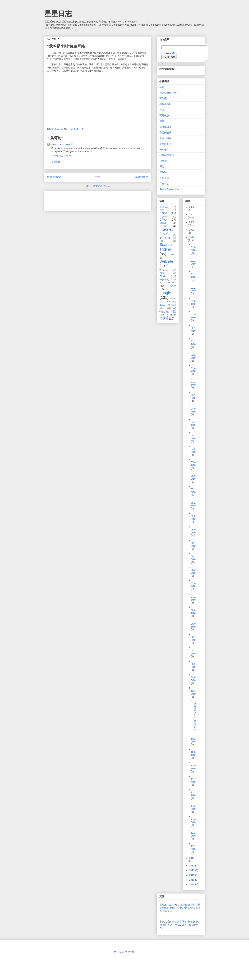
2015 (192, 875)
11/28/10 (193, 807)
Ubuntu (173, 254)
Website (166, 261)
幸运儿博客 (165, 138)
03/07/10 (193, 370)
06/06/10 (193, 531)
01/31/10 (193, 302)
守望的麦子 (165, 132)
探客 (161, 166)
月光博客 (164, 183)
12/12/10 (193, 834)
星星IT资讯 (165, 143)
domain (171, 282)
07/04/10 (193, 585)
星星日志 (58, 13)
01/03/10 (193, 249)
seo (173, 304)
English (163, 216)
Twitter (163, 161)
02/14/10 (193, 329)
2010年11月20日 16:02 (62, 155)
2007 (192, 214)
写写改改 (164, 115)
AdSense (164, 207)
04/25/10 (193, 450)
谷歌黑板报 (165, 104)
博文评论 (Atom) (101, 186)
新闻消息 (174, 907)
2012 (192, 865)
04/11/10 (193, 423)
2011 (192, 858)
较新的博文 (54, 177)
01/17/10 (193, 276)
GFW (162, 219)
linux (167, 301)
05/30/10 (193, 517)
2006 (192, 207)
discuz (173, 279)
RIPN (167, 238)
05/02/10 (193, 464)
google (165, 293)
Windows (163, 270)
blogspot (164, 149)
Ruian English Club (169, 189)
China (163, 213)
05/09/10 (193, 477)
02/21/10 (193, 343)
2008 (192, 222)
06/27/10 (193, 571)
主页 (97, 177)
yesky (162, 312)
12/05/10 (193, 821)
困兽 (161, 121)
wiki (169, 308)
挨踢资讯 (167, 911)
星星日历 (185, 904)
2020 (192, 884)
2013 (192, 870)
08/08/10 (193, 625)
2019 (192, 879)
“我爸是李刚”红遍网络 (193, 715)
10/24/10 (193, 740)
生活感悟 (167, 316)
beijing (162, 279)
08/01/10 (193, 612)
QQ (174, 234)
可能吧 (163, 98)
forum (173, 286)
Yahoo (162, 273)
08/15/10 (193, 638)
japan (173, 298)
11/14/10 (193, 780)
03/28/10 (193, 396)
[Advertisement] (87, 200)
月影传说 (164, 177)
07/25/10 (193, 598)
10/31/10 (193, 753)
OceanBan (165, 126)
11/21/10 (193, 794)
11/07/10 (193, 767)
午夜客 (163, 172)
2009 (192, 229)
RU (161, 240)
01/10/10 (193, 262)
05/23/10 (193, 504)
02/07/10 (193, 316)
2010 (192, 237)
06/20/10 (193, 558)
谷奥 (161, 109)
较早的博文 (141, 177)
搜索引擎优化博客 (169, 92)
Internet (166, 229)
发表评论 (55, 162)
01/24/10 (193, 289)
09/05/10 (193, 679)
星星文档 (195, 904)
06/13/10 (193, 544)
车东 (161, 87)
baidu (163, 276)
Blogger (121, 952)
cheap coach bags (60, 144)
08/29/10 (193, 665)
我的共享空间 (166, 155)
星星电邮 (164, 907)
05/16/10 (193, 491)
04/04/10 (193, 410)
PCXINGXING (187, 907)
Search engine (165, 246)
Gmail (162, 222)
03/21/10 (193, 383)
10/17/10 (193, 692)
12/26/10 (193, 848)
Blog (161, 210)
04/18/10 (193, 437)
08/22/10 (193, 652)
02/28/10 (193, 356)
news (162, 304)
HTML (162, 225)
